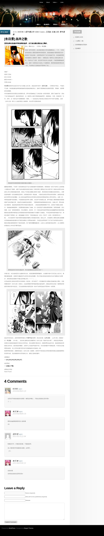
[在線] (8, 366)
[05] (15, 359)
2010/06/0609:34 (19, 414)
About (48, 2)
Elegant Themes (28, 531)
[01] (7, 359)
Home (41, 2)
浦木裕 (15, 434)
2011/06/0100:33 (19, 463)
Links (61, 2)
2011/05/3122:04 (19, 436)
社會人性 (55, 32)
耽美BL (64, 24)
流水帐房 (77, 48)
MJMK (15, 389)
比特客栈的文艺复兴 (81, 44)
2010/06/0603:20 (19, 391)
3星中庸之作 (29, 32)
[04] (13, 359)
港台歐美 (47, 24)
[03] (10, 359)
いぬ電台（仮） (79, 41)
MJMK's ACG (79, 37)
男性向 (55, 24)
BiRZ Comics (40, 32)
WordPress (12, 531)
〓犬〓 (20, 32)
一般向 (38, 24)
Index (55, 2)
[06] (18, 359)
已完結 (48, 32)
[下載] (12, 366)
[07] (21, 359)
